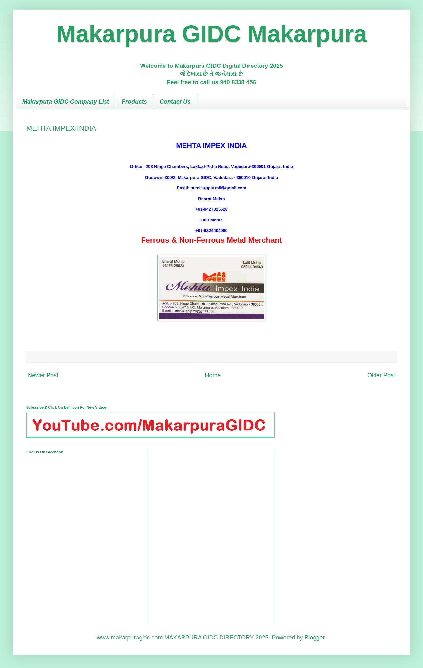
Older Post (381, 375)
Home (213, 375)
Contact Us (175, 101)
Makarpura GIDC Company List (65, 101)
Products (134, 101)
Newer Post (43, 375)
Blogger (315, 637)
